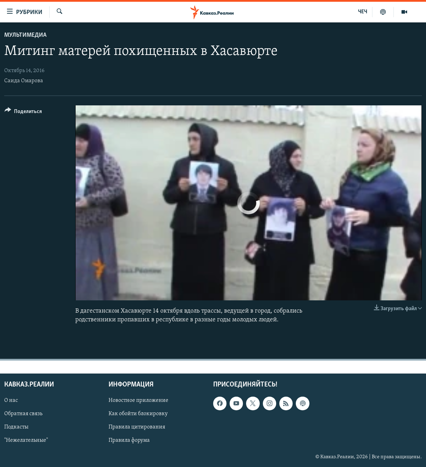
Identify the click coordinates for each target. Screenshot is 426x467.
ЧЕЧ (362, 12)
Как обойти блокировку (138, 414)
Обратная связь (23, 414)
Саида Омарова (23, 81)
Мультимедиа (25, 35)
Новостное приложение (138, 401)
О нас (11, 401)
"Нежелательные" (26, 441)
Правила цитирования (137, 427)
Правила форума (129, 441)
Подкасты (16, 427)
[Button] (23, 112)
